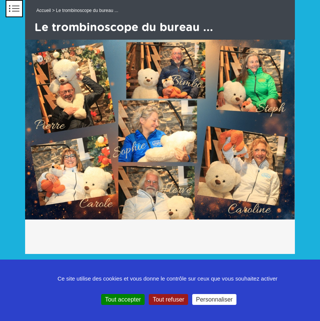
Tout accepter (123, 299)
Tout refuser (168, 299)
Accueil (43, 10)
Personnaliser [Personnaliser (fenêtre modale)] (214, 299)
